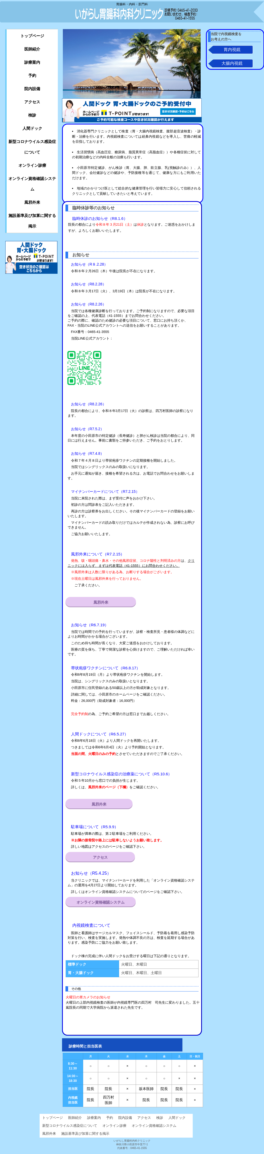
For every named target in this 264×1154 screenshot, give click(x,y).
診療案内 (32, 62)
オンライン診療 (32, 165)
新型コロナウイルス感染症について (32, 146)
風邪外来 (100, 602)
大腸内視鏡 (232, 64)
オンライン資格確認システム (101, 902)
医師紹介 (32, 49)
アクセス (100, 857)
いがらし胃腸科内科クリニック (121, 11)
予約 (32, 75)
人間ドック (32, 128)
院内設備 (32, 88)
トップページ (32, 36)
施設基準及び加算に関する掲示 (32, 220)
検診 (32, 115)
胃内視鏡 (232, 50)
